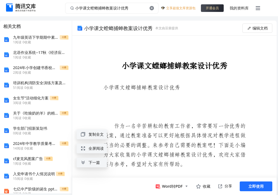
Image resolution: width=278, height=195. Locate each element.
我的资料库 (239, 8)
